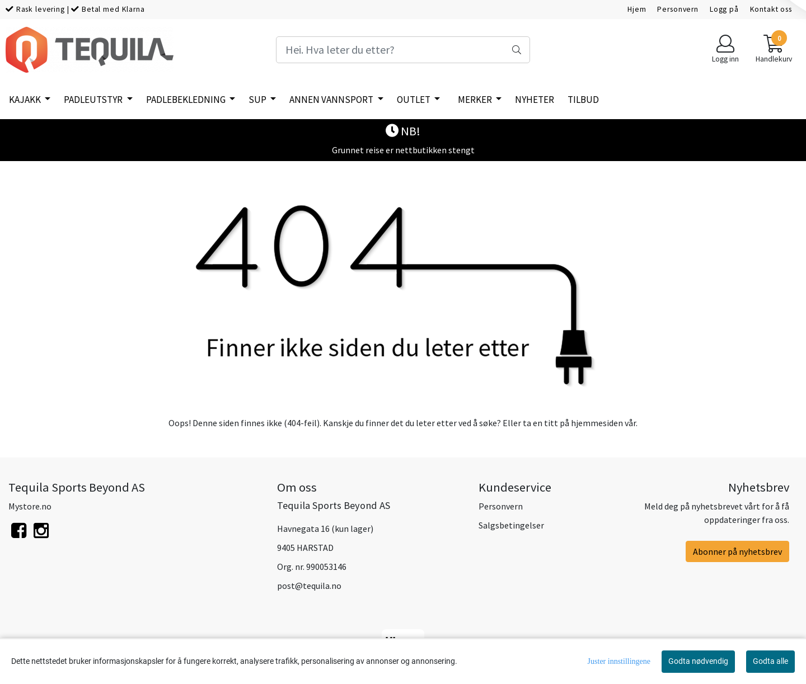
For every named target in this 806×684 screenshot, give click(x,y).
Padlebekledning (186, 99)
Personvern (678, 9)
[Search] (402, 49)
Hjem (636, 9)
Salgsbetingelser (511, 525)
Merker (476, 99)
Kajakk (26, 99)
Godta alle (770, 661)
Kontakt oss (771, 9)
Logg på (724, 9)
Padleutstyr (94, 99)
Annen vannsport (332, 99)
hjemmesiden (597, 422)
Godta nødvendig (698, 661)
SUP (258, 99)
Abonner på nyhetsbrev (737, 551)
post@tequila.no (309, 585)
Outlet (414, 99)
